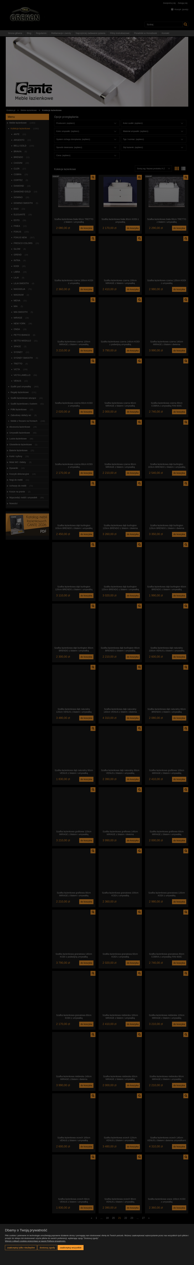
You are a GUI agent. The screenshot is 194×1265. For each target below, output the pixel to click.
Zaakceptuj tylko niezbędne (21, 1247)
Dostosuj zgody (47, 1247)
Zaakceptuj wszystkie (70, 1247)
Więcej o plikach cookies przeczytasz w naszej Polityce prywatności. (35, 1241)
